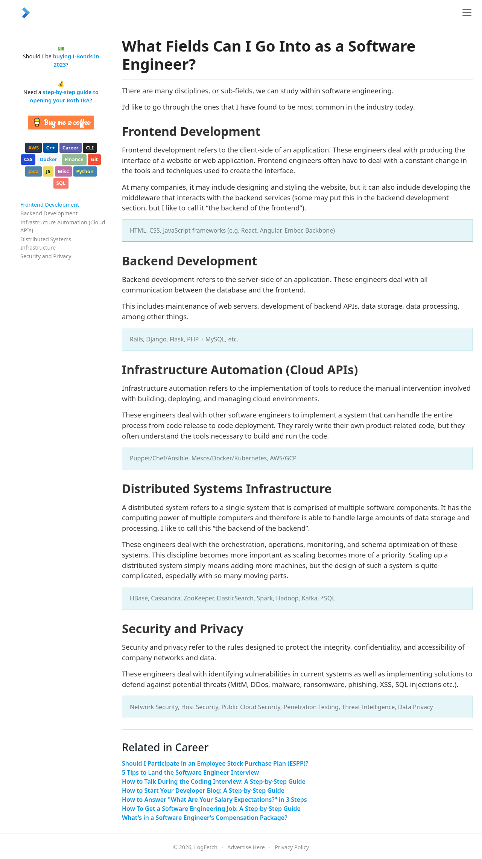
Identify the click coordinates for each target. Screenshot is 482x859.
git (94, 159)
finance (74, 159)
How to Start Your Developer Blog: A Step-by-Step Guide (203, 790)
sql (61, 183)
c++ (50, 147)
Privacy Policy (292, 847)
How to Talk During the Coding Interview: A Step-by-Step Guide (214, 781)
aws (33, 147)
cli (90, 147)
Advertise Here (246, 847)
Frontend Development (49, 204)
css (28, 159)
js (48, 171)
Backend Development (49, 213)
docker (48, 159)
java (33, 171)
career (70, 147)
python (85, 171)
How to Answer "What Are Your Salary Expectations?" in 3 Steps (214, 799)
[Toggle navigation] (466, 12)
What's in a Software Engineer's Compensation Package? (204, 817)
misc (63, 171)
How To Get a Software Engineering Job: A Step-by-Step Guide (211, 808)
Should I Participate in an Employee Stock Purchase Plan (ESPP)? (215, 763)
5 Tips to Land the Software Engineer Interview (190, 772)
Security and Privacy (45, 256)
